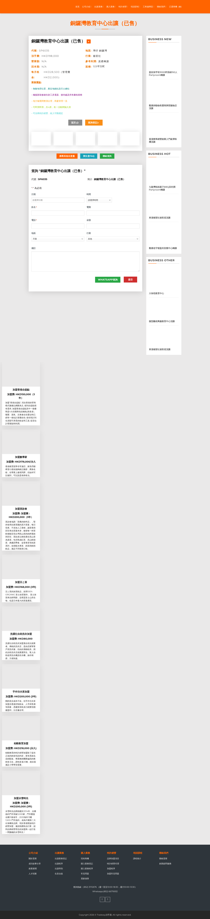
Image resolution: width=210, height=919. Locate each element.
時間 (89, 194)
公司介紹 (87, 6)
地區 (33, 233)
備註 (33, 248)
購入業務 (111, 6)
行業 (89, 233)
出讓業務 (99, 6)
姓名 (34, 207)
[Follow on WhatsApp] (107, 899)
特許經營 (123, 6)
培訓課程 (135, 6)
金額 (89, 220)
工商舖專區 (148, 6)
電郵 (89, 207)
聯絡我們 (161, 6)
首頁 (77, 6)
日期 (33, 194)
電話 (34, 220)
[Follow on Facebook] (102, 899)
